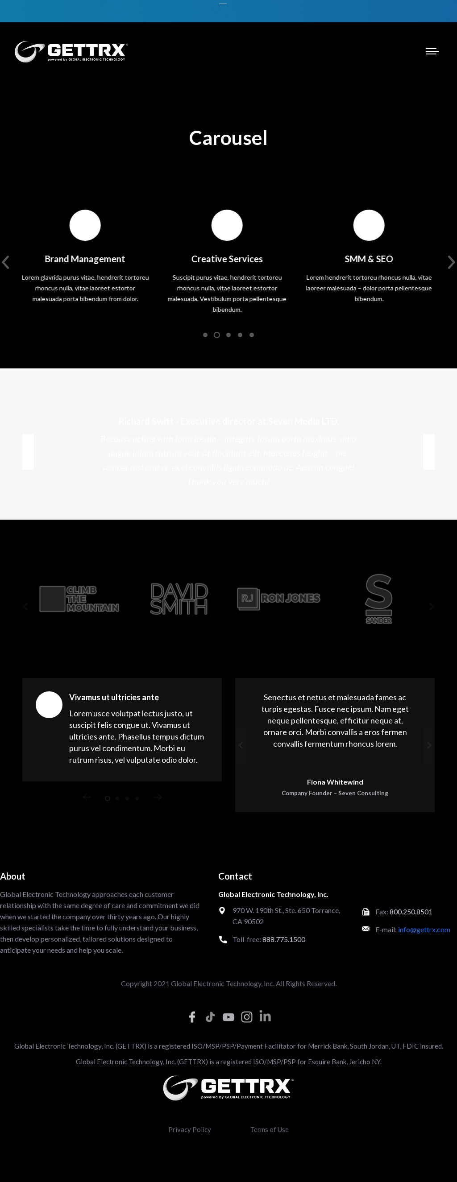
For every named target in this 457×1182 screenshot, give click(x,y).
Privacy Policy (189, 1129)
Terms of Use (269, 1129)
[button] (205, 335)
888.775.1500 (283, 939)
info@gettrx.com (424, 929)
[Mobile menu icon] (432, 51)
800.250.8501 (411, 911)
